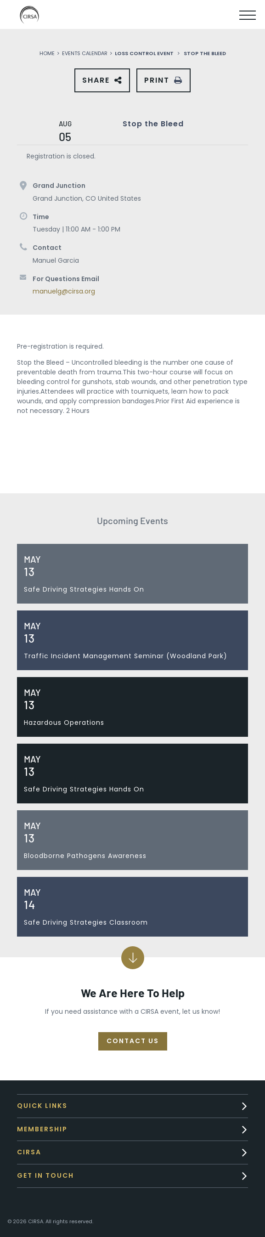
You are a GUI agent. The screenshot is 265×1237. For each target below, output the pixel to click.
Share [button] (98, 83)
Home (47, 53)
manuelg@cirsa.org (64, 291)
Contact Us (133, 1040)
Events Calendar (84, 53)
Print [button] (156, 80)
